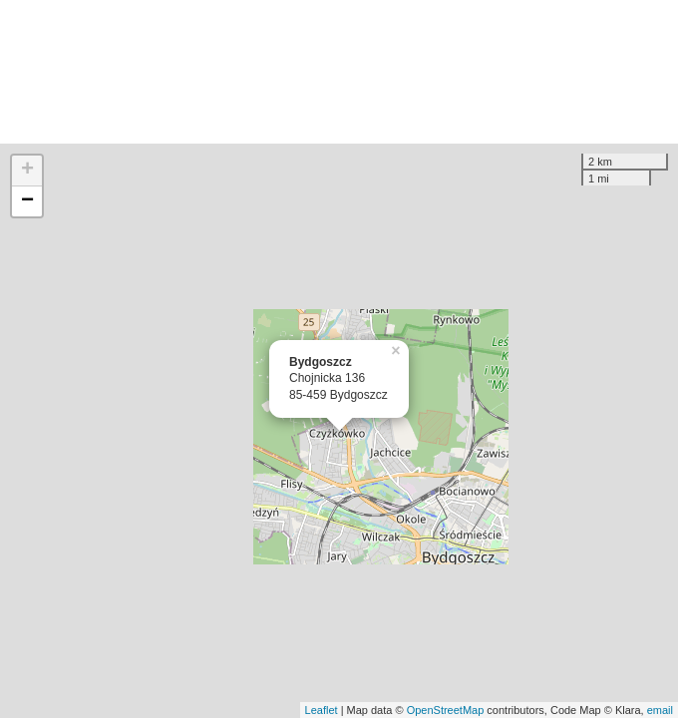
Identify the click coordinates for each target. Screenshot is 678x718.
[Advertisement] (339, 72)
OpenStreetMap (446, 710)
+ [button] (27, 170)
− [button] (27, 201)
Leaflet (321, 710)
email (660, 710)
